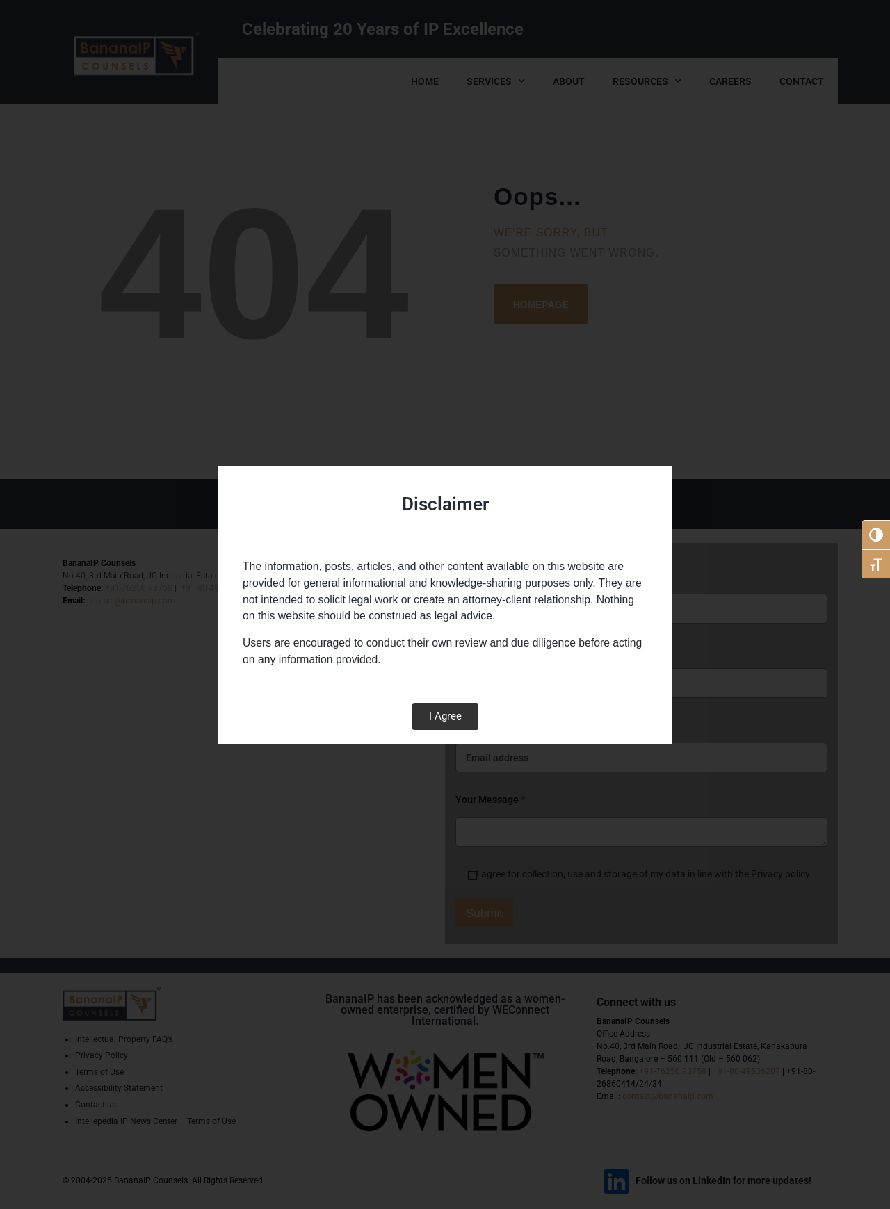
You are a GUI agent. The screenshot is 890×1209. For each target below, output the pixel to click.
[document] (445, 604)
